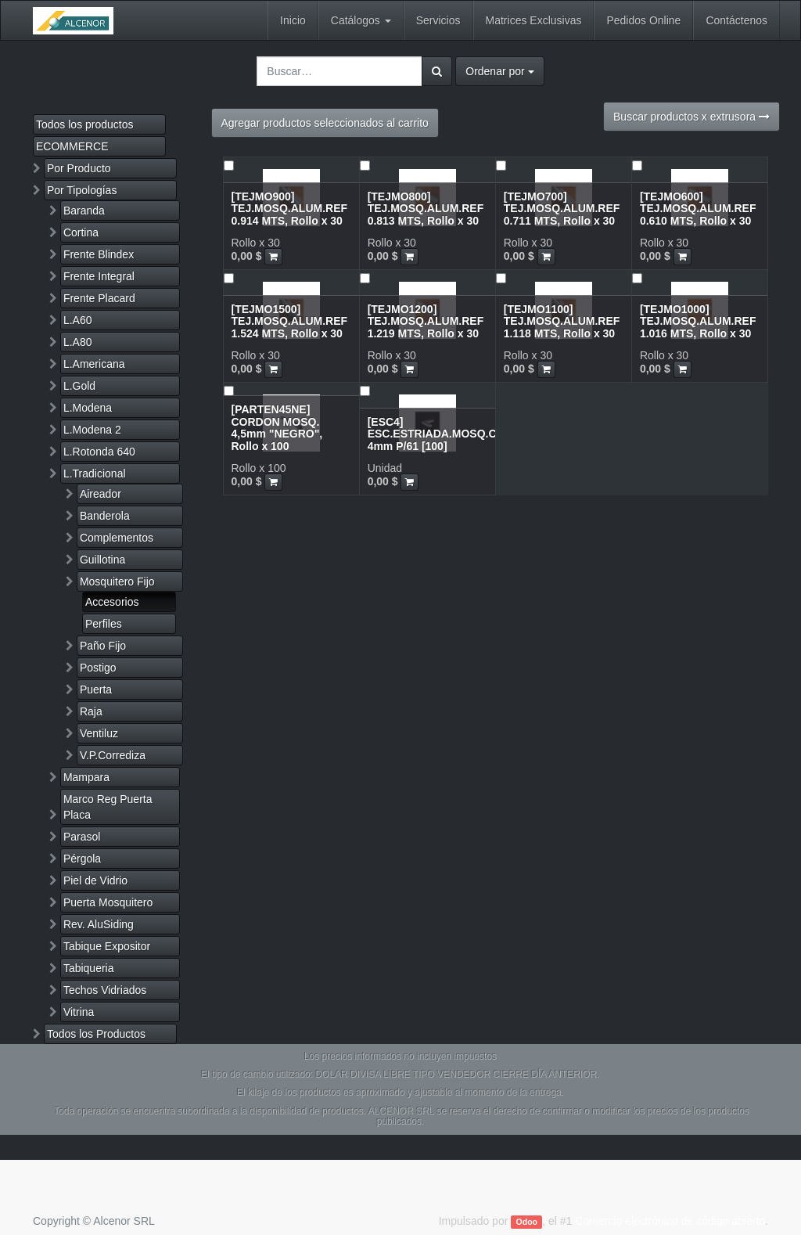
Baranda (84, 210)
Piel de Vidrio (95, 880)
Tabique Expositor (106, 946)
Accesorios (111, 602)
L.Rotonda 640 (99, 451)
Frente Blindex (98, 254)
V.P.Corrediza (112, 755)
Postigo (98, 667)
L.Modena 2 (92, 429)
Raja (91, 711)
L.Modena (87, 407)
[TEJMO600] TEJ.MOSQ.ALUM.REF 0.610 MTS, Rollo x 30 (698, 208)
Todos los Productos (96, 1034)
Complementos (116, 537)
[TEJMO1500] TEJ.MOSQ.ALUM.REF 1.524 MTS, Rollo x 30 (290, 321)
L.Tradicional (94, 473)
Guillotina (102, 559)
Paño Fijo (103, 645)
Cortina (81, 232)
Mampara (86, 777)
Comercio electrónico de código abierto (670, 1221)
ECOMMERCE (72, 146)
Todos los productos (85, 124)
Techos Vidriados (104, 990)
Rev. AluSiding (98, 924)
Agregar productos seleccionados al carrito (325, 123)
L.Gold (79, 386)
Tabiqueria (88, 968)
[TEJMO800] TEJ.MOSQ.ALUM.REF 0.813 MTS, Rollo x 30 (426, 208)
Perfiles (103, 624)
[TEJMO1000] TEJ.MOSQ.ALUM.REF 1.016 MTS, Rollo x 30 (698, 321)
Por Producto (79, 168)
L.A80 (77, 342)
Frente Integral (99, 276)
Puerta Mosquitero (108, 902)
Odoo (526, 1221)
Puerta (96, 689)
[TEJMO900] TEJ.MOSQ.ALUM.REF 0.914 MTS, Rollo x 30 (290, 208)
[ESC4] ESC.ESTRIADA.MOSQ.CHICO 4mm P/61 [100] (446, 434)
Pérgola (82, 858)
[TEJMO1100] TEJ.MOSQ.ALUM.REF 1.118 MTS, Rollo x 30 (562, 321)
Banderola (105, 515)
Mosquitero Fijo (117, 581)
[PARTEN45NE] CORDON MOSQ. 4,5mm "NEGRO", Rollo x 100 (277, 427)
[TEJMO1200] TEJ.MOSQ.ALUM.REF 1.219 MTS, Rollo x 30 (426, 321)
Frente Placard (99, 298)
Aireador (100, 494)
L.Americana (94, 364)
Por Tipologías (82, 190)
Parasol (81, 836)
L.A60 (77, 320)
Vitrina (78, 1012)
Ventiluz (99, 733)
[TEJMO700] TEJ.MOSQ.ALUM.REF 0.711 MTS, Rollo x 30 (562, 208)
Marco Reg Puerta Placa (108, 807)
